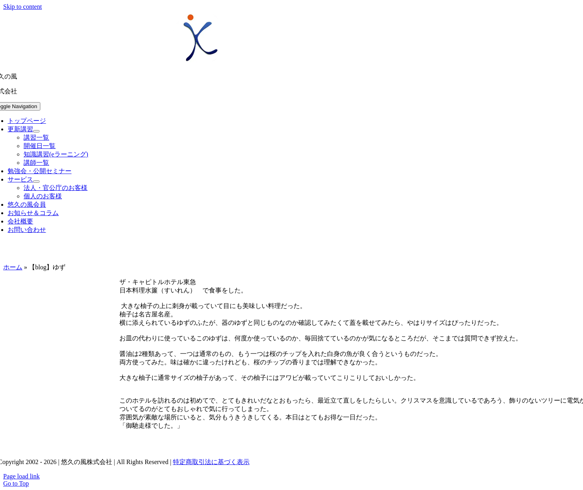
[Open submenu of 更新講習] (36, 131)
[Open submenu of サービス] (36, 181)
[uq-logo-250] (199, 62)
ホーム (12, 267)
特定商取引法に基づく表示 (211, 461)
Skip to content (22, 6)
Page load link (21, 476)
